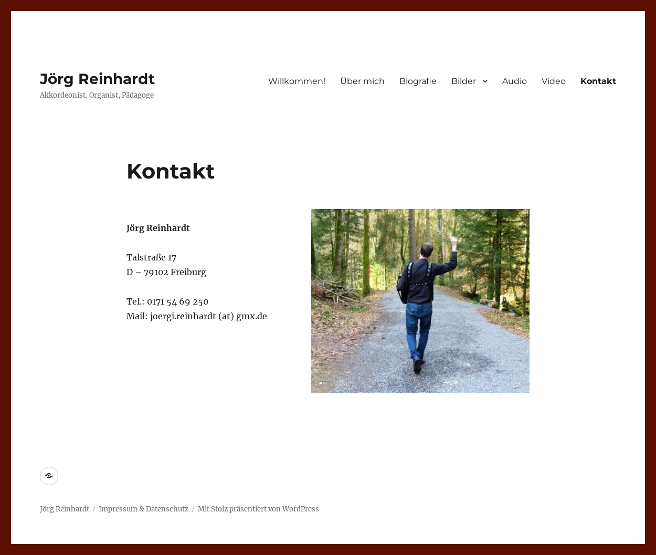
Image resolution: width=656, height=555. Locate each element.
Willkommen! (296, 81)
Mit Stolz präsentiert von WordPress (258, 509)
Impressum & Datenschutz (143, 509)
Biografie (418, 81)
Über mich (362, 81)
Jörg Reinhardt (97, 79)
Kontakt (598, 81)
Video (554, 81)
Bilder (463, 81)
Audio (514, 81)
